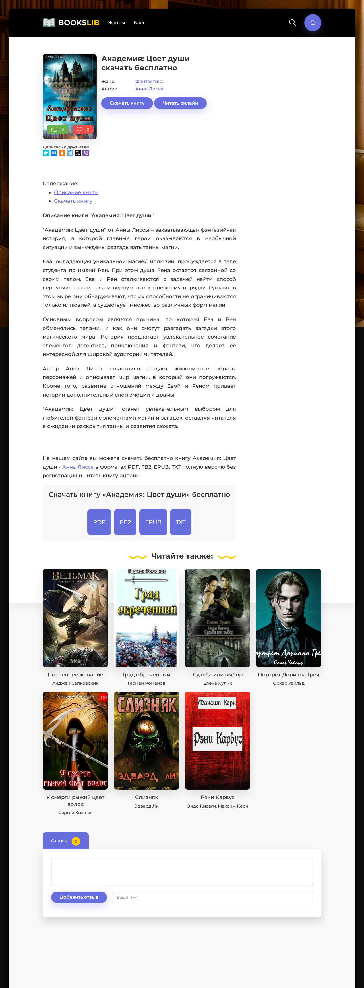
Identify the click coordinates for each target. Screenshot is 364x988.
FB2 (125, 522)
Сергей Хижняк (75, 812)
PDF (99, 522)
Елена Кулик (217, 683)
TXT (181, 522)
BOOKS (79, 22)
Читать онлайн (180, 103)
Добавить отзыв (79, 897)
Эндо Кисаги (201, 806)
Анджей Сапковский (75, 683)
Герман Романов (146, 683)
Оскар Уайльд (289, 683)
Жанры (116, 22)
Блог (139, 22)
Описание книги (76, 192)
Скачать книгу (127, 103)
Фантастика (149, 81)
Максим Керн (233, 806)
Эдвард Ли (147, 806)
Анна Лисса (149, 89)
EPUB (153, 522)
